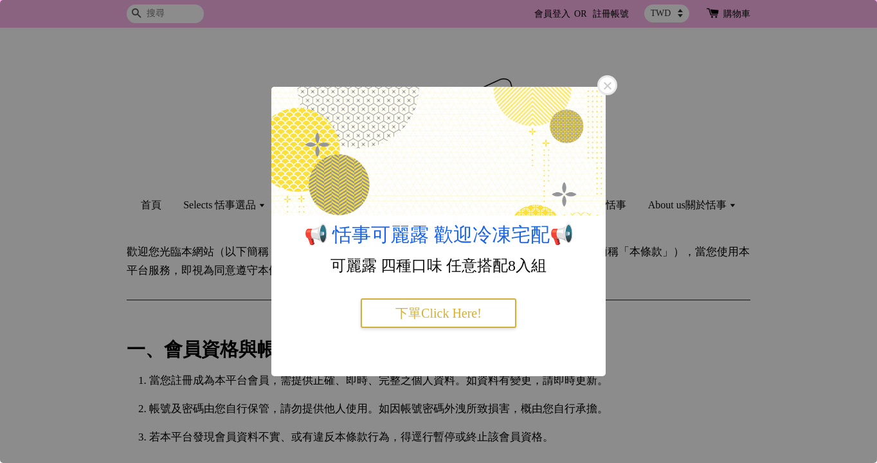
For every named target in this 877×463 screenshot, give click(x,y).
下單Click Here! (438, 313)
